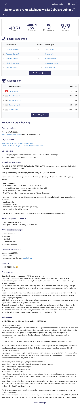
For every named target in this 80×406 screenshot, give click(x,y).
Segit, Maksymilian (12, 67)
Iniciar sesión (57, 4)
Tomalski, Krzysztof (12, 54)
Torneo (5, 15)
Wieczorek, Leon (50, 67)
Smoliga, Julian (49, 54)
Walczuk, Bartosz (12, 58)
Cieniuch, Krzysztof (12, 63)
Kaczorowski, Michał (51, 63)
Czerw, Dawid (49, 49)
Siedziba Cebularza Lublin (11, 134)
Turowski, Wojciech (12, 49)
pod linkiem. (27, 258)
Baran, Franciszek (50, 58)
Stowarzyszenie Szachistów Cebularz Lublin (18, 143)
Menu (71, 4)
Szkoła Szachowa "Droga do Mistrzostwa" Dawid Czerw (22, 146)
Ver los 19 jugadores (39, 115)
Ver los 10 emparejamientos (40, 73)
